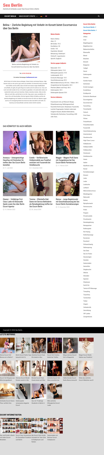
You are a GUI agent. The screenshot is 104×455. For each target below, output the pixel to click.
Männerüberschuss (89, 191)
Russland (86, 241)
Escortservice (87, 103)
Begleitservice (87, 46)
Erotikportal (87, 93)
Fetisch (85, 112)
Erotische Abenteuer (89, 96)
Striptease (86, 282)
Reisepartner (87, 225)
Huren (85, 159)
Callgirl (85, 68)
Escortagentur (87, 99)
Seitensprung (87, 247)
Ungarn (85, 304)
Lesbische (86, 184)
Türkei (85, 301)
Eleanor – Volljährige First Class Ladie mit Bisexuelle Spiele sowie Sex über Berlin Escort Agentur (13, 203)
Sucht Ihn (86, 285)
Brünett (85, 62)
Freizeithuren (87, 121)
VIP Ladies (86, 313)
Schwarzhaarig (88, 244)
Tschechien (87, 298)
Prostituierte (87, 219)
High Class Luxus (88, 140)
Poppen (85, 213)
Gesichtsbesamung (89, 131)
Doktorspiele (87, 74)
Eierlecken (86, 84)
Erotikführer (87, 90)
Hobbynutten (87, 150)
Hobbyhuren (87, 144)
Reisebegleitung (88, 222)
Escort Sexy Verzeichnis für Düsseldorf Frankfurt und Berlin (23, 437)
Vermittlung (87, 310)
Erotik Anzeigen (88, 87)
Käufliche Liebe (88, 166)
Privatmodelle (87, 216)
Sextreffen (86, 266)
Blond (85, 55)
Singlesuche (87, 269)
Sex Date (86, 251)
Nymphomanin (88, 203)
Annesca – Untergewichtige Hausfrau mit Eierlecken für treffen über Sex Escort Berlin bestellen (14, 161)
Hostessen (86, 153)
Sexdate (86, 260)
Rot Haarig (86, 232)
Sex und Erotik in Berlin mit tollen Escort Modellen (7, 437)
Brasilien (86, 59)
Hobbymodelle (88, 147)
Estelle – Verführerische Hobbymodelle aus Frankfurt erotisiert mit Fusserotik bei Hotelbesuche (40, 161)
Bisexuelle (86, 52)
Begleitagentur (88, 43)
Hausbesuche (87, 137)
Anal (84, 40)
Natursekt (86, 197)
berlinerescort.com (31, 77)
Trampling (86, 291)
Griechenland (87, 134)
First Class (86, 115)
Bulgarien (86, 65)
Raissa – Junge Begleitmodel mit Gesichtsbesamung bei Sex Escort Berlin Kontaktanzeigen (67, 201)
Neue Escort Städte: (27, 16)
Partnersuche (87, 206)
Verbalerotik (87, 307)
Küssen (85, 175)
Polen (85, 210)
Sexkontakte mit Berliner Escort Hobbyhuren (52, 437)
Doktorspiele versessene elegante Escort (22, 403)
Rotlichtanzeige (88, 235)
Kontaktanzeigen (88, 172)
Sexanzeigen (87, 257)
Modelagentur (87, 194)
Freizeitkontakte (88, 125)
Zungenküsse (87, 317)
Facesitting (87, 106)
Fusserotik (86, 128)
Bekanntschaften (88, 49)
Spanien (86, 279)
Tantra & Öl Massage (90, 288)
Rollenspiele (87, 228)
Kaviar (85, 169)
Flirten (85, 118)
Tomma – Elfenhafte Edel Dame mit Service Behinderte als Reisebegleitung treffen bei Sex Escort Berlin (40, 203)
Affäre (85, 37)
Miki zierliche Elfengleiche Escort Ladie (53, 403)
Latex (85, 178)
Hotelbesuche (87, 156)
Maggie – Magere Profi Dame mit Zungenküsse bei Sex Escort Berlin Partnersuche (67, 160)
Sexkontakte (87, 263)
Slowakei (86, 276)
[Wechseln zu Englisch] (46, 16)
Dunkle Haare (87, 81)
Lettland (86, 188)
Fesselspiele (87, 109)
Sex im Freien (87, 254)
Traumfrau (86, 295)
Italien (85, 162)
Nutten (85, 200)
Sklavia (85, 272)
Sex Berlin (12, 5)
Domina (85, 77)
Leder (85, 181)
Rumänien (86, 238)
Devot (85, 71)
